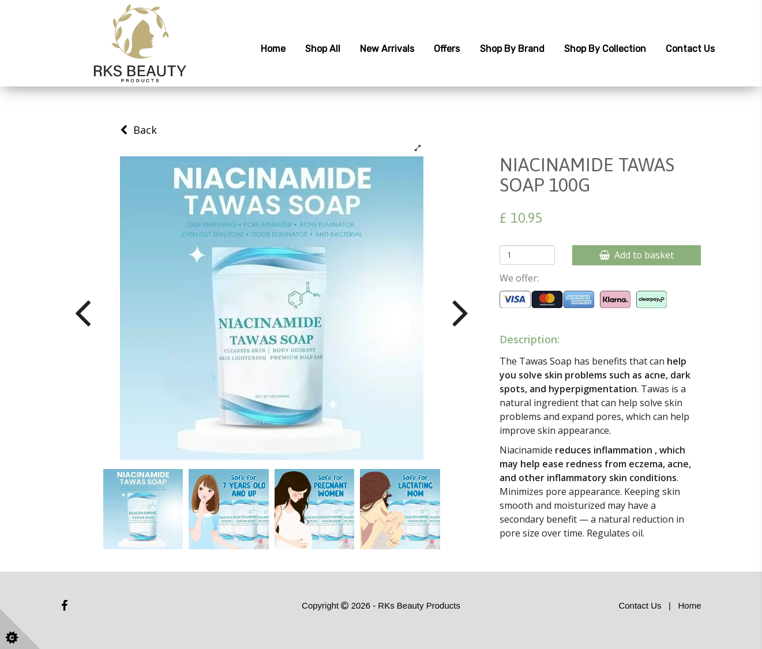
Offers (447, 48)
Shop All (322, 48)
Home (273, 48)
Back (138, 130)
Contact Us (690, 48)
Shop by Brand (512, 48)
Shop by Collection (605, 48)
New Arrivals (387, 48)
